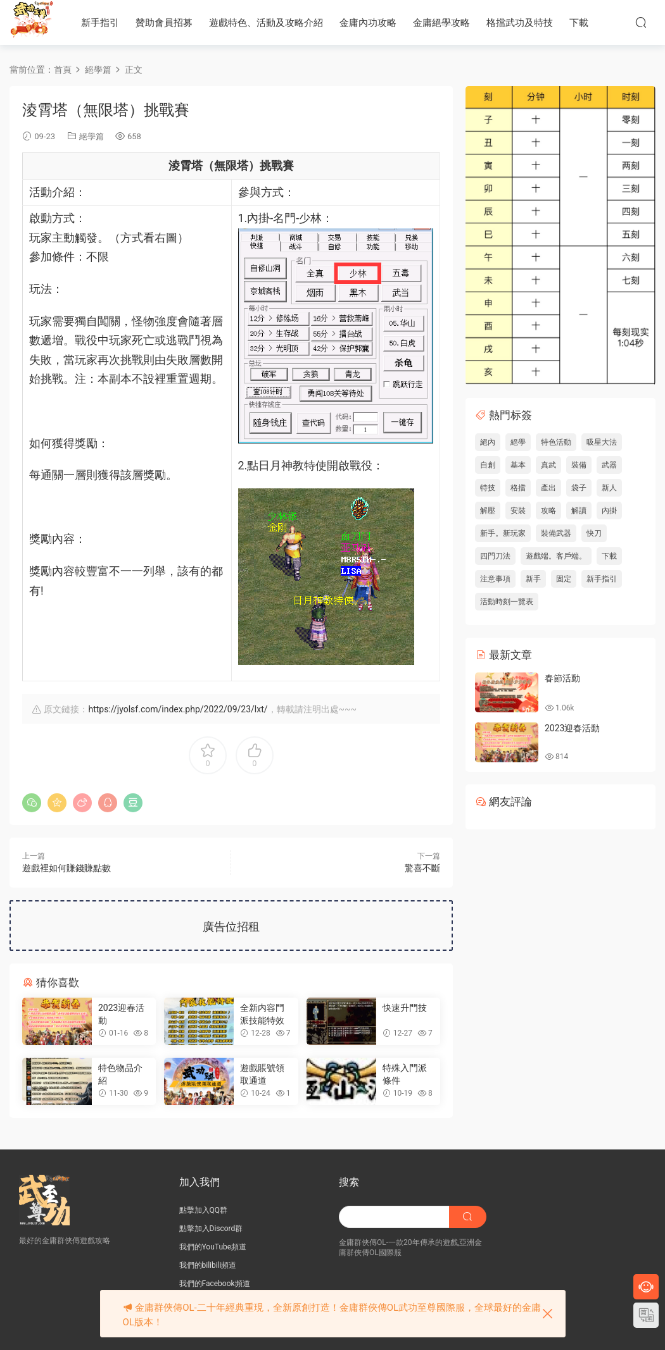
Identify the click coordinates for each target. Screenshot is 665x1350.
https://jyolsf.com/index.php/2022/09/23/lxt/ (177, 709)
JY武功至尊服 (32, 22)
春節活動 (562, 678)
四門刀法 (495, 556)
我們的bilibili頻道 (208, 1265)
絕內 (487, 442)
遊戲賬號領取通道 (262, 1074)
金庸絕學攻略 (441, 22)
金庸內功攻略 (367, 22)
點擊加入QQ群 (203, 1210)
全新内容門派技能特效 (262, 1014)
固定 (563, 578)
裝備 (578, 465)
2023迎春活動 (121, 1014)
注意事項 (495, 578)
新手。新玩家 (503, 533)
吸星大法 (601, 442)
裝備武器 (556, 533)
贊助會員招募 (164, 22)
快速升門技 (405, 1008)
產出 (548, 487)
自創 (487, 465)
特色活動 (556, 442)
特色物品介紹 (120, 1074)
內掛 (609, 510)
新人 (609, 487)
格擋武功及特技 (519, 22)
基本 (518, 465)
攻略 (548, 510)
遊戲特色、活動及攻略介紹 (266, 22)
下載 (578, 22)
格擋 (518, 487)
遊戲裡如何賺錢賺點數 (66, 868)
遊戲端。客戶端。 (556, 556)
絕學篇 (91, 136)
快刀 (594, 533)
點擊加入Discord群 (211, 1228)
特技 (487, 487)
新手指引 (100, 22)
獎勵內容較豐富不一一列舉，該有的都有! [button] (126, 580)
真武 (548, 465)
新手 (533, 578)
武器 (609, 465)
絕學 (518, 442)
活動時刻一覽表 (506, 601)
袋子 (578, 487)
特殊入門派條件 (405, 1074)
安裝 (518, 510)
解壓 (487, 510)
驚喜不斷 (422, 868)
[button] (127, 350)
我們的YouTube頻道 (213, 1246)
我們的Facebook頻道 (214, 1283)
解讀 (578, 510)
